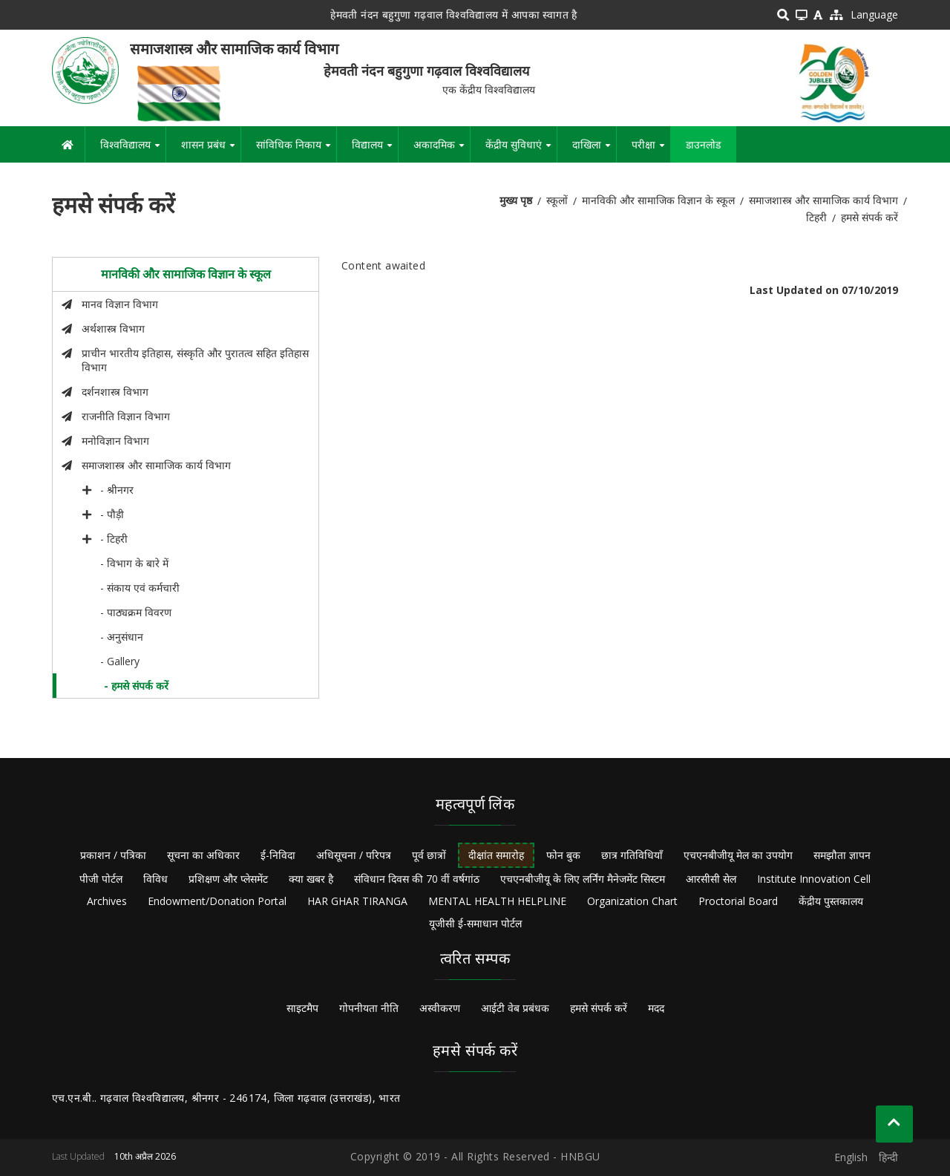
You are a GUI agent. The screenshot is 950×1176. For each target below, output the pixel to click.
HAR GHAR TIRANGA (357, 901)
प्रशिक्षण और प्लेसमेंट (228, 879)
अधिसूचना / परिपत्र (353, 855)
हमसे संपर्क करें (598, 1008)
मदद (656, 1008)
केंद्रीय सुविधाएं (521, 150)
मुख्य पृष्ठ (515, 200)
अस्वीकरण (439, 1008)
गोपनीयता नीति (369, 1008)
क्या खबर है (311, 879)
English (851, 1157)
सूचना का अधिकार (203, 855)
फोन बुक (563, 855)
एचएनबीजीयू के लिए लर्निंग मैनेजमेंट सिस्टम (582, 879)
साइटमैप (302, 1008)
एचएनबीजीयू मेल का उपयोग (738, 855)
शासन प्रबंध (210, 150)
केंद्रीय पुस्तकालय (831, 901)
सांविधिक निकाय (296, 150)
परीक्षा (651, 150)
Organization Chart (632, 901)
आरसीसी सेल (711, 879)
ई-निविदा (278, 855)
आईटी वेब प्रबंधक (515, 1008)
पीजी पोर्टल (100, 879)
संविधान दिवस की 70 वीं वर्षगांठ (416, 879)
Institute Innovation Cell (814, 879)
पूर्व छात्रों (429, 855)
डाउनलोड (703, 144)
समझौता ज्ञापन (842, 855)
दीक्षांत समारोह (496, 855)
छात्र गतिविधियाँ (632, 855)
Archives (107, 901)
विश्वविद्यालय (133, 150)
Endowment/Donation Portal (217, 901)
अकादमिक (441, 150)
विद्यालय (375, 150)
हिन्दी (888, 1157)
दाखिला (594, 150)
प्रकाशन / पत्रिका (113, 855)
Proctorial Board (738, 901)
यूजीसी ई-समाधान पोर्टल (475, 923)
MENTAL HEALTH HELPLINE (497, 901)
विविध (155, 879)
